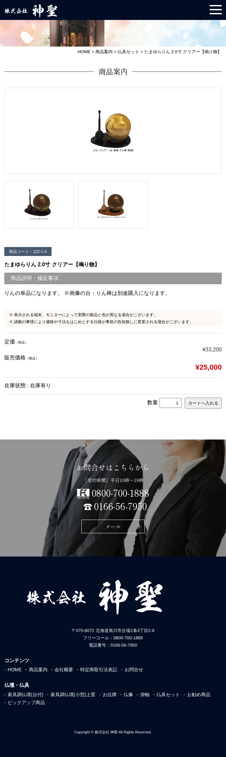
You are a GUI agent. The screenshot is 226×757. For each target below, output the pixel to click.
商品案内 (38, 669)
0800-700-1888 (120, 492)
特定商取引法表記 (98, 669)
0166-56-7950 (120, 506)
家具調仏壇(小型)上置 (73, 694)
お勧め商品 (198, 694)
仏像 (128, 694)
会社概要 (64, 669)
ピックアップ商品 (26, 702)
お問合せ (134, 669)
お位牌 (110, 694)
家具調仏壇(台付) (25, 694)
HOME (15, 669)
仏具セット (168, 694)
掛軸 (145, 694)
